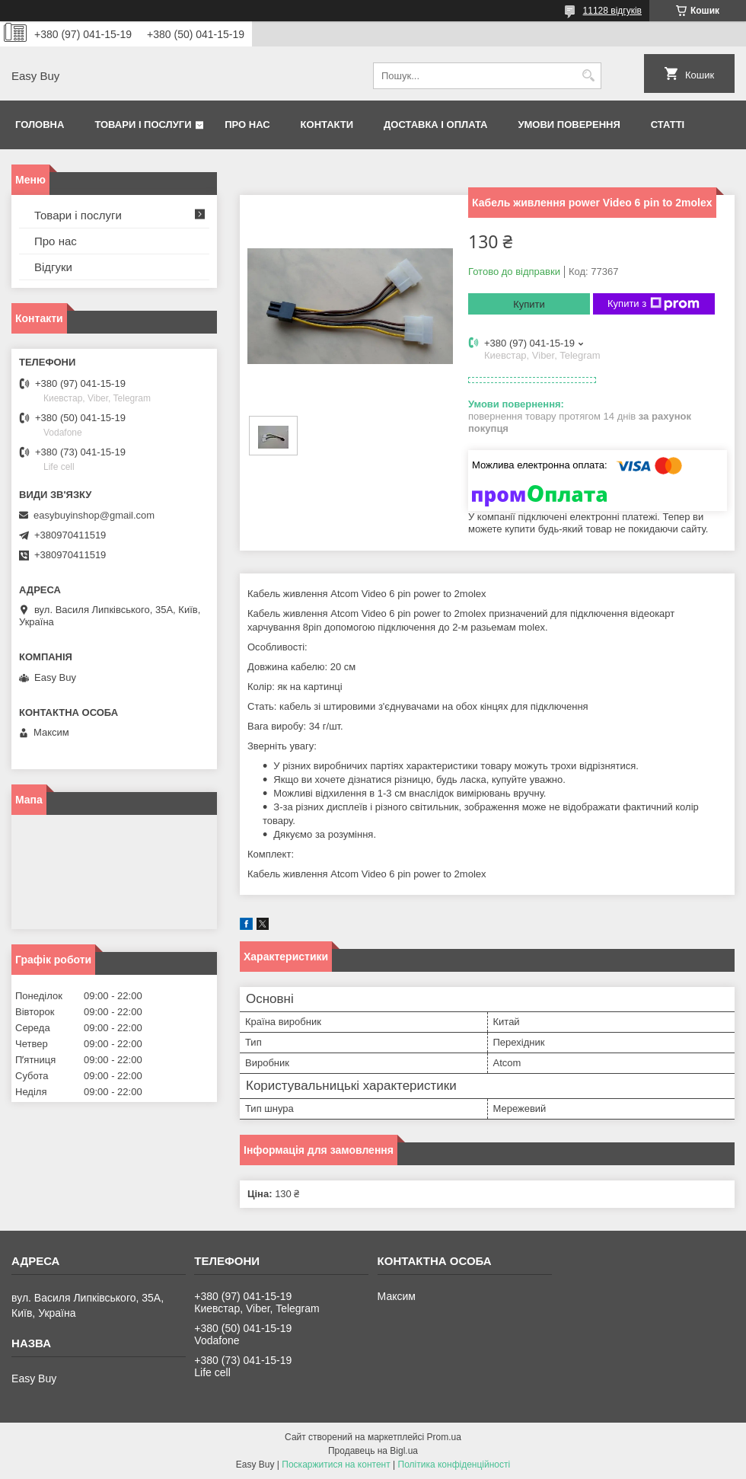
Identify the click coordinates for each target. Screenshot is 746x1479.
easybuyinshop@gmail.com (94, 515)
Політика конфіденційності (454, 1464)
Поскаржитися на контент (336, 1464)
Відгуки (53, 266)
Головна (39, 124)
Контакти (327, 124)
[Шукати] (588, 75)
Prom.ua (444, 1437)
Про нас (247, 124)
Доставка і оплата (435, 124)
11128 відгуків (612, 10)
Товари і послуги (142, 124)
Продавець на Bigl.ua (373, 1450)
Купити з (653, 304)
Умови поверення (569, 124)
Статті (667, 124)
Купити (529, 304)
